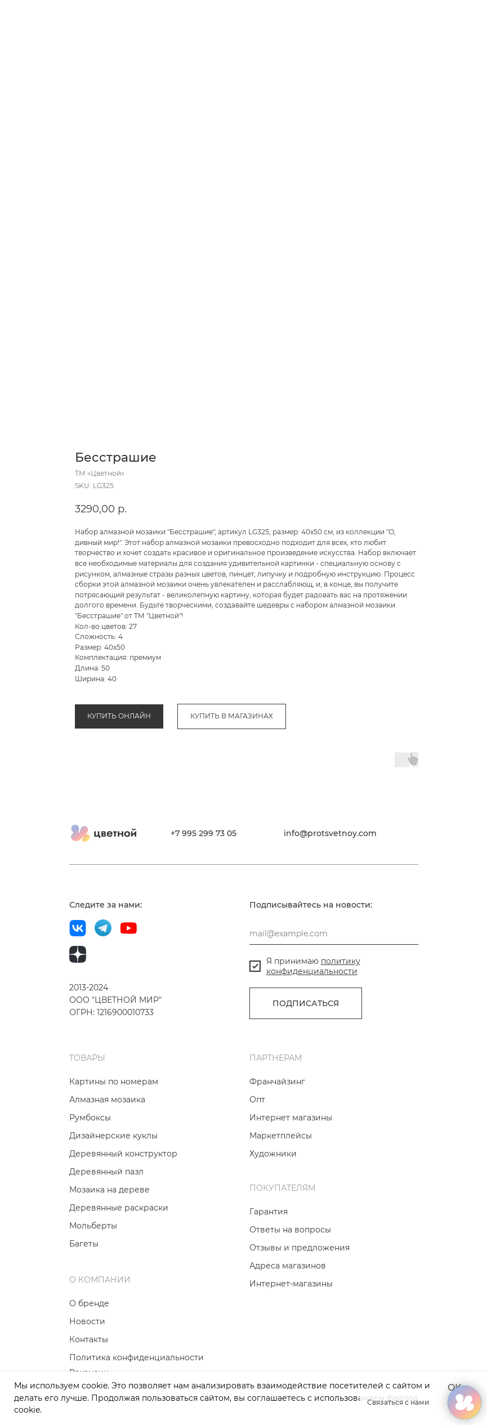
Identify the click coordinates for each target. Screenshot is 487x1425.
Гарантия (268, 1251)
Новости (87, 1361)
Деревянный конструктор (123, 1193)
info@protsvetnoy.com (330, 873)
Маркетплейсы (280, 1175)
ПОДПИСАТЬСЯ (305, 1043)
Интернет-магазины (291, 1323)
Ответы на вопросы (290, 1269)
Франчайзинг (277, 1121)
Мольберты (93, 1265)
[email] (333, 973)
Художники (273, 1193)
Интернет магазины (290, 1157)
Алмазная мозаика (107, 657)
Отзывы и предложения (299, 1287)
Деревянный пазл (106, 1211)
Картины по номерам (113, 1121)
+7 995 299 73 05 (203, 873)
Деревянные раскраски (118, 1247)
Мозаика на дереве (109, 1229)
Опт (257, 1139)
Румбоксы (90, 1157)
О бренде (89, 1343)
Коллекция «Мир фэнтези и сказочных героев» (229, 657)
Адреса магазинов (287, 1305)
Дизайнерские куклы (113, 1175)
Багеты (84, 1283)
